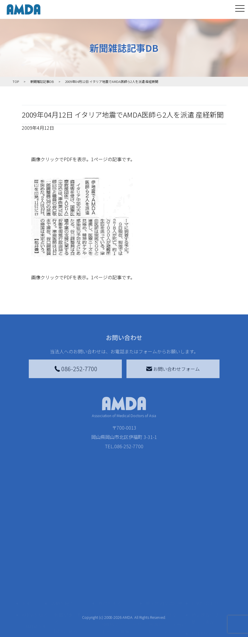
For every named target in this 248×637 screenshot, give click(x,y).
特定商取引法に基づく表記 (207, 548)
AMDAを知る (35, 544)
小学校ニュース (34, 592)
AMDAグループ (36, 560)
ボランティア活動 (72, 593)
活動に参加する (67, 581)
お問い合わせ (205, 532)
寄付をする (109, 532)
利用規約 (200, 563)
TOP (26, 532)
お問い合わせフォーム (173, 368)
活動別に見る (68, 570)
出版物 (32, 605)
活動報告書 (34, 576)
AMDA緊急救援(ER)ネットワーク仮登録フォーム (74, 625)
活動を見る (62, 532)
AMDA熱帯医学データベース (36, 621)
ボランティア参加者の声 (72, 606)
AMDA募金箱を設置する (121, 590)
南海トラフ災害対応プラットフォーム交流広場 (167, 560)
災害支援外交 (163, 544)
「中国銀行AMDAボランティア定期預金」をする (121, 609)
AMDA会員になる (119, 544)
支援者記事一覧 (117, 625)
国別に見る (65, 560)
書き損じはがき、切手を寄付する (119, 574)
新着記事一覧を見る (72, 548)
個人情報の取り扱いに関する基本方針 (207, 581)
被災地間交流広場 (164, 532)
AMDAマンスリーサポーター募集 (121, 557)
